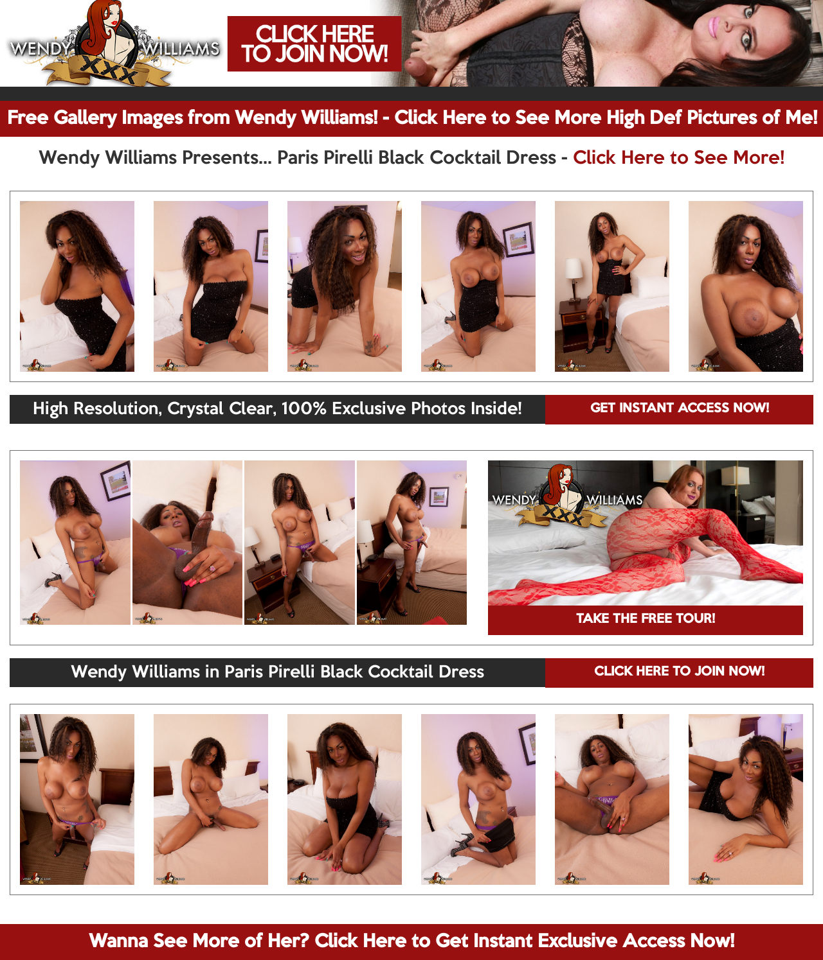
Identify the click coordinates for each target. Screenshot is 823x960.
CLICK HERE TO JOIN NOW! (679, 672)
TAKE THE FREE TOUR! (645, 619)
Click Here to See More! (678, 158)
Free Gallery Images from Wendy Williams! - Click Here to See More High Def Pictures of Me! (412, 118)
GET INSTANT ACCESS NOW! (679, 409)
